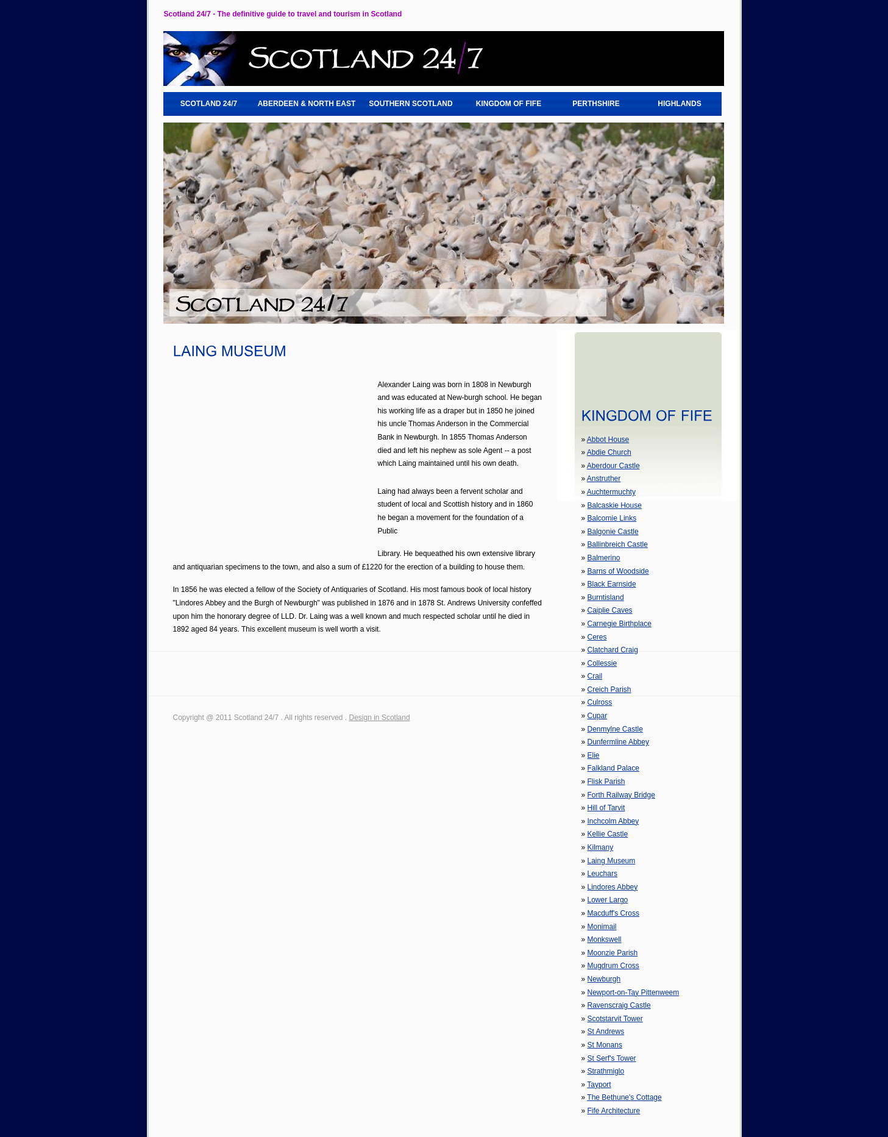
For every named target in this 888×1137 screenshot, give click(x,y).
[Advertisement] (275, 464)
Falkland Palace (613, 768)
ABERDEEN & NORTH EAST (307, 103)
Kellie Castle (608, 834)
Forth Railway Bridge (621, 795)
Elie (594, 755)
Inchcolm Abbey (613, 821)
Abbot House (608, 439)
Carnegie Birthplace (620, 623)
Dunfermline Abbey (618, 742)
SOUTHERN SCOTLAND (410, 103)
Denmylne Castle (615, 729)
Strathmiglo (606, 1071)
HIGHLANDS (679, 103)
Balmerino (604, 558)
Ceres (597, 637)
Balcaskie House (615, 505)
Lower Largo (608, 900)
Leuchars (602, 873)
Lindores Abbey (613, 887)
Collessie (602, 663)
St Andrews (606, 1031)
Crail (595, 676)
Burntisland (606, 597)
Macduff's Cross (613, 913)
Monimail (602, 926)
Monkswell (605, 939)
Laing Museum (612, 861)
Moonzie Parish (613, 953)
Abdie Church (609, 452)
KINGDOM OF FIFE (508, 103)
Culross (600, 702)
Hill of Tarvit (606, 808)
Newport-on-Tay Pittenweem (634, 992)
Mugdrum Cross (613, 965)
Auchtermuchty (611, 492)
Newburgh (604, 979)
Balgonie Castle (613, 531)
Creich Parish (609, 689)
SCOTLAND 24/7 (208, 103)
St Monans (605, 1045)
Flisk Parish (606, 781)
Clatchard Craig (613, 650)
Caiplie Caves (610, 610)
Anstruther (603, 478)
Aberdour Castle (613, 466)
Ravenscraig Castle (619, 1005)
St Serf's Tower (612, 1058)
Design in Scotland (379, 717)
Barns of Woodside (618, 571)
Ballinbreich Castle (618, 544)
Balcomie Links (612, 518)
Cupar (598, 715)
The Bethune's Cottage (624, 1097)
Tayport (599, 1084)
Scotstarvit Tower (615, 1018)
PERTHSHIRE (595, 103)
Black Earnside (612, 584)
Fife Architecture (614, 1111)
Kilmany (601, 847)
